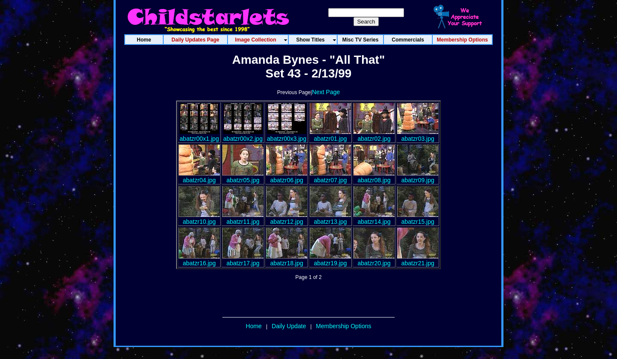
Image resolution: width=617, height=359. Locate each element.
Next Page (326, 92)
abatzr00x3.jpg (286, 135)
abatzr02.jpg (374, 135)
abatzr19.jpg (330, 260)
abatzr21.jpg (417, 260)
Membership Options (343, 326)
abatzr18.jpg (286, 260)
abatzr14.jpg (374, 218)
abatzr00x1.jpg (199, 135)
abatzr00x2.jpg (243, 135)
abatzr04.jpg (199, 177)
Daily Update (289, 326)
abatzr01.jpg (330, 135)
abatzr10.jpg (199, 218)
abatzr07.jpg (330, 177)
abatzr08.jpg (374, 177)
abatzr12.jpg (286, 218)
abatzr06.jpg (286, 177)
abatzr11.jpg (243, 218)
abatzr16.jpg (199, 260)
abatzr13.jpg (330, 218)
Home (254, 326)
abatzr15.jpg (417, 218)
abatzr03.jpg (417, 135)
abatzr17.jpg (243, 260)
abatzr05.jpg (243, 177)
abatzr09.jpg (417, 177)
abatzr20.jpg (374, 260)
